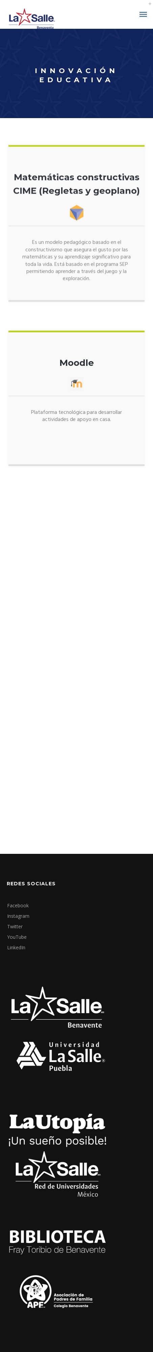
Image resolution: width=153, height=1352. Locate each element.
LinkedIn (16, 947)
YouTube (17, 937)
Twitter (15, 926)
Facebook (18, 905)
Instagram (18, 916)
